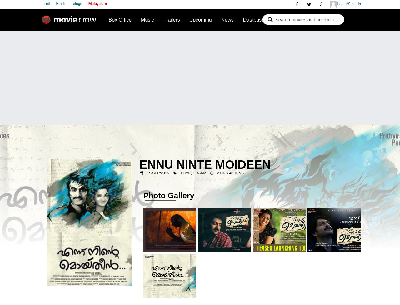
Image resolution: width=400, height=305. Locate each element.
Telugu (76, 4)
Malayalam (97, 4)
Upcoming (200, 19)
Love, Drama (193, 173)
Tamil (45, 4)
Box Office (120, 19)
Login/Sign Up (345, 4)
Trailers (171, 19)
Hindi (60, 4)
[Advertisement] (200, 78)
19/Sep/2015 (158, 173)
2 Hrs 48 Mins (230, 173)
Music (147, 19)
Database (254, 19)
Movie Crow (70, 22)
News (227, 19)
